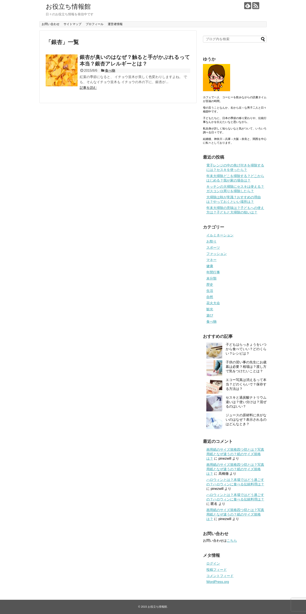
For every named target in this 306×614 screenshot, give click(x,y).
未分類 (211, 278)
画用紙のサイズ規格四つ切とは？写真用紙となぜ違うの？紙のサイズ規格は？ (235, 454)
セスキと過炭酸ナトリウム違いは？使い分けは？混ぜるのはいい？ (246, 402)
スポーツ (213, 247)
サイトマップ (72, 24)
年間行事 (213, 272)
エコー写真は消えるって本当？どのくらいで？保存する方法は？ (246, 384)
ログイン (213, 563)
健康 (209, 266)
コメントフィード (220, 576)
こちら (232, 540)
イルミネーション (220, 235)
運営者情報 (115, 24)
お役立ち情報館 (68, 6)
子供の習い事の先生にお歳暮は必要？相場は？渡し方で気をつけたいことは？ (246, 366)
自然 (209, 297)
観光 (209, 309)
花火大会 (213, 303)
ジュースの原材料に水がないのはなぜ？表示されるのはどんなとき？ (246, 419)
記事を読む (88, 88)
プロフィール (94, 24)
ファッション (216, 254)
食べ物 (110, 70)
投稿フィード (216, 569)
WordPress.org (217, 582)
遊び (209, 315)
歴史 (209, 284)
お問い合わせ (51, 24)
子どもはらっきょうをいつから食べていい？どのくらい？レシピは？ (246, 349)
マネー (211, 260)
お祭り (211, 241)
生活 (209, 291)
